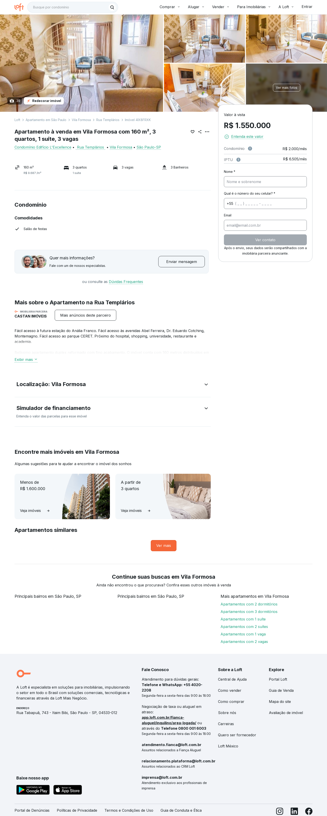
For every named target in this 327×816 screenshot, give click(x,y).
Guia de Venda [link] (281, 690)
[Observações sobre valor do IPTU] (238, 159)
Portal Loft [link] (278, 679)
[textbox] (72, 7)
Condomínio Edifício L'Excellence (43, 147)
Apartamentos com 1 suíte (243, 619)
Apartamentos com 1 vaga (243, 634)
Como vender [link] (229, 690)
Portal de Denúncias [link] (32, 810)
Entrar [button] (307, 6)
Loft (17, 120)
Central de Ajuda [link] (232, 679)
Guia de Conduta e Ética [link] (181, 810)
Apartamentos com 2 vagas (244, 641)
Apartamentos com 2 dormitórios (248, 604)
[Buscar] (112, 7)
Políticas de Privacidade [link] (77, 810)
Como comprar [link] (231, 701)
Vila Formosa (81, 120)
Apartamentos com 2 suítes (244, 626)
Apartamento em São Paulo (46, 120)
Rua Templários (107, 120)
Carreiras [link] (226, 724)
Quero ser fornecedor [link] (237, 735)
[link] (163, 545)
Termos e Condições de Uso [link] (128, 810)
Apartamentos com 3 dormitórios (248, 611)
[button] (113, 385)
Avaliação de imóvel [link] (286, 712)
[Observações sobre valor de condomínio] (250, 148)
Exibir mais (26, 359)
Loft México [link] (228, 746)
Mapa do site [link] (280, 701)
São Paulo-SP (148, 147)
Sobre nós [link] (227, 712)
